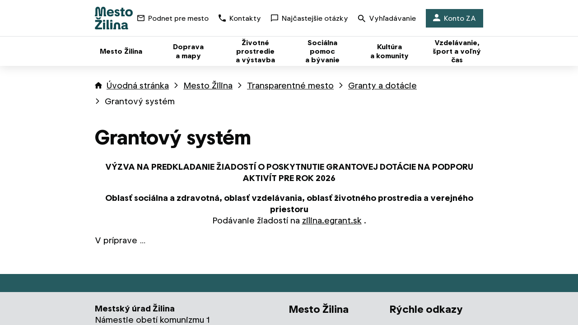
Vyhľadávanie (387, 19)
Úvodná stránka (138, 85)
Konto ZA (454, 18)
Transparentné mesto (290, 85)
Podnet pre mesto (173, 18)
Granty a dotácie (382, 85)
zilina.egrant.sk (332, 220)
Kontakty (240, 18)
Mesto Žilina (208, 85)
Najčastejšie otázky (309, 18)
